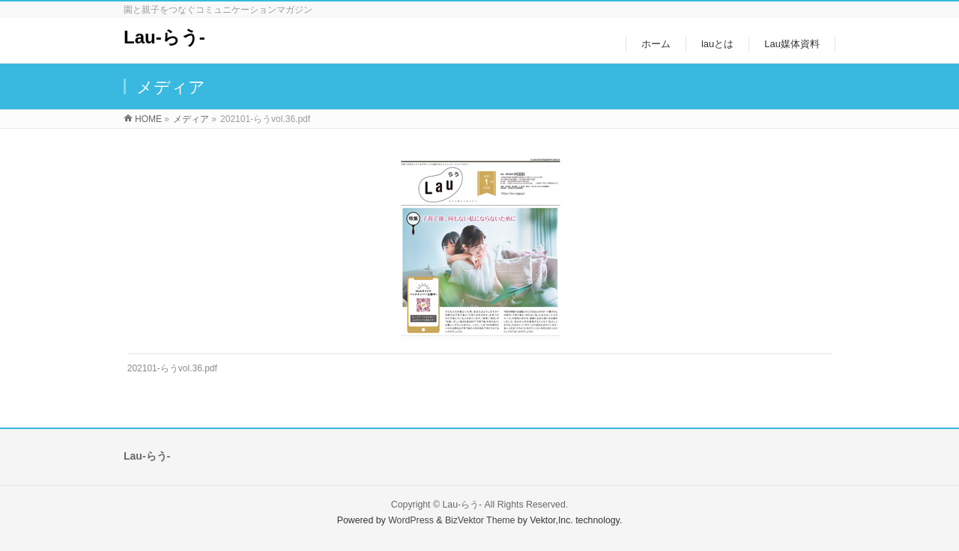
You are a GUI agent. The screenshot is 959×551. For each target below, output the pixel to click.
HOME (148, 119)
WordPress (411, 520)
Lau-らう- (164, 37)
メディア (191, 119)
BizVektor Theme (480, 520)
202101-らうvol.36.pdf (172, 368)
